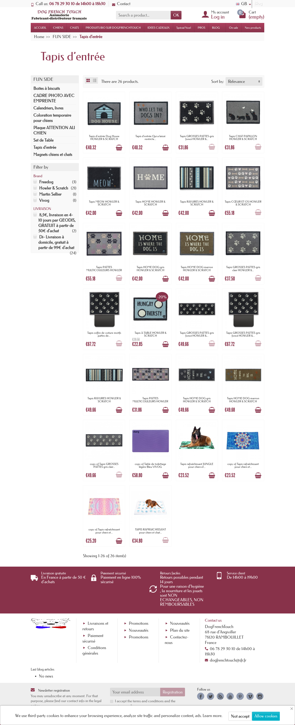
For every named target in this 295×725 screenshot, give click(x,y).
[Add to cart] (119, 147)
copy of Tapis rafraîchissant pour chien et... (243, 465)
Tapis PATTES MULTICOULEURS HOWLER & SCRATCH (104, 270)
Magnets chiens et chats (52, 154)
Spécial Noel (183, 27)
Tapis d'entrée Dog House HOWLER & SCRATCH (104, 137)
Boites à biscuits (46, 88)
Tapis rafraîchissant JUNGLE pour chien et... (196, 465)
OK (176, 15)
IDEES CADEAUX (159, 27)
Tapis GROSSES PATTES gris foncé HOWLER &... (197, 137)
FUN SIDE (43, 79)
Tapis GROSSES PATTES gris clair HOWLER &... (243, 268)
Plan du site (179, 630)
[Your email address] (135, 692)
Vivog (44, 200)
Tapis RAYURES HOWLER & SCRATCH (196, 203)
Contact (121, 3)
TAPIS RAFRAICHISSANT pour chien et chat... (150, 531)
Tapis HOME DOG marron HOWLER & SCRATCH (197, 268)
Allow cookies (265, 716)
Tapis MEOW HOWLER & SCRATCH (104, 203)
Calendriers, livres (48, 108)
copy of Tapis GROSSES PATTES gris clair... (104, 465)
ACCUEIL (40, 27)
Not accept (240, 716)
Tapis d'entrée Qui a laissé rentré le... (150, 137)
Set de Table (43, 140)
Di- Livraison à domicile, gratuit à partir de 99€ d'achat (56, 242)
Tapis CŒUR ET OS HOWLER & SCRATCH (243, 203)
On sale (233, 27)
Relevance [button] (236, 81)
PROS (201, 27)
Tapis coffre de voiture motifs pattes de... (104, 334)
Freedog (46, 181)
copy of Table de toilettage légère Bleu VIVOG (150, 465)
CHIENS (58, 27)
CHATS (74, 27)
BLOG (216, 27)
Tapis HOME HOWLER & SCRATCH (150, 203)
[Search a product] (143, 15)
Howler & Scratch (53, 188)
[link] (200, 696)
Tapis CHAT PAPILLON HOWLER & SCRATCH (243, 137)
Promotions (138, 623)
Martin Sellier (50, 194)
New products (253, 27)
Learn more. (212, 715)
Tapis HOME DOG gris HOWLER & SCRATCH (150, 268)
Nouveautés (138, 630)
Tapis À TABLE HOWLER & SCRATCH (150, 334)
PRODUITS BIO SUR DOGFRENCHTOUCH (113, 27)
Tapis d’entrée (44, 147)
